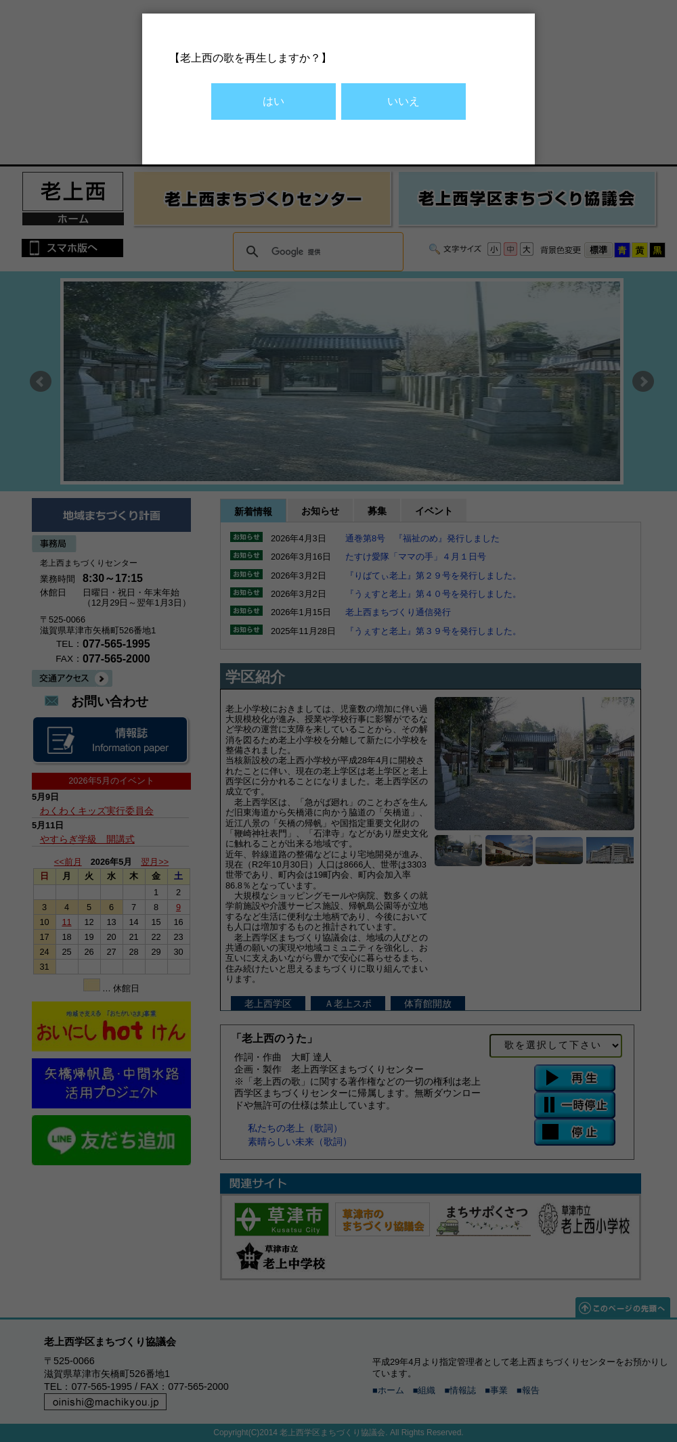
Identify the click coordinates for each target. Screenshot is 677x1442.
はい (273, 101)
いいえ (403, 101)
